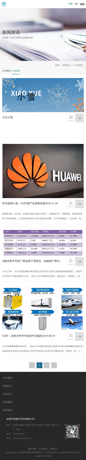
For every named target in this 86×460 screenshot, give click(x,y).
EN (76, 4)
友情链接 (43, 449)
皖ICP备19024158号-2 (71, 452)
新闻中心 (67, 65)
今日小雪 (7, 117)
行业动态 (79, 65)
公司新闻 (6, 71)
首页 (57, 65)
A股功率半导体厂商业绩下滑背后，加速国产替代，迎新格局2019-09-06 (33, 261)
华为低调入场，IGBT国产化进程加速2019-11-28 (30, 203)
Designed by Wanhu (43, 456)
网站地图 (32, 449)
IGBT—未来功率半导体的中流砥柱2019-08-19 (28, 335)
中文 (71, 4)
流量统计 (53, 449)
